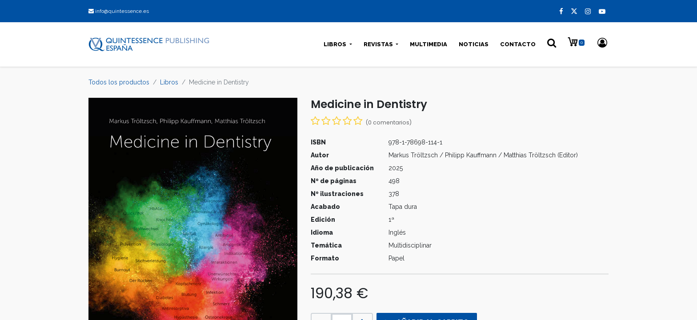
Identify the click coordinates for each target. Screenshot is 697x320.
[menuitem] (428, 44)
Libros (169, 82)
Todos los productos (118, 82)
